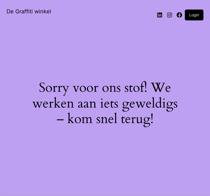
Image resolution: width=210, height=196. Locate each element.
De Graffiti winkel (29, 11)
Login (194, 15)
